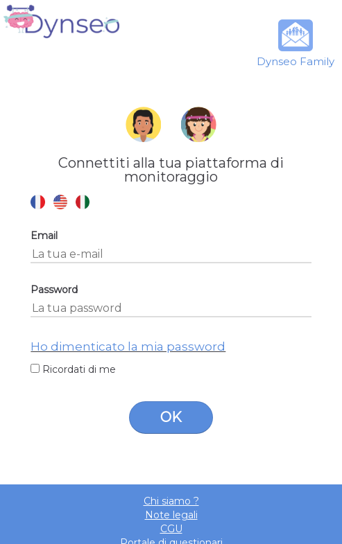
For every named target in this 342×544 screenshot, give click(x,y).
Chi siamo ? (171, 501)
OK (171, 417)
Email (44, 235)
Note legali (171, 515)
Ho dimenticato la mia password (128, 346)
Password (54, 289)
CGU (171, 529)
